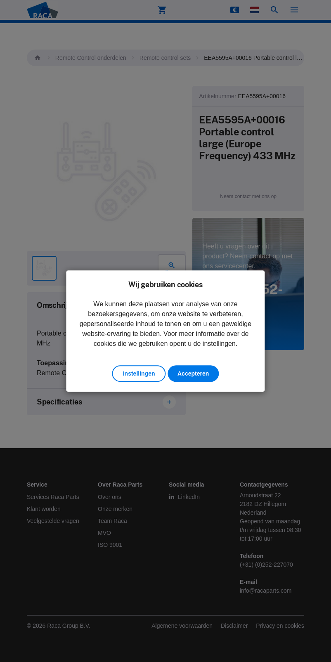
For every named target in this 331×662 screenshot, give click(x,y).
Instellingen (139, 373)
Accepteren (193, 373)
